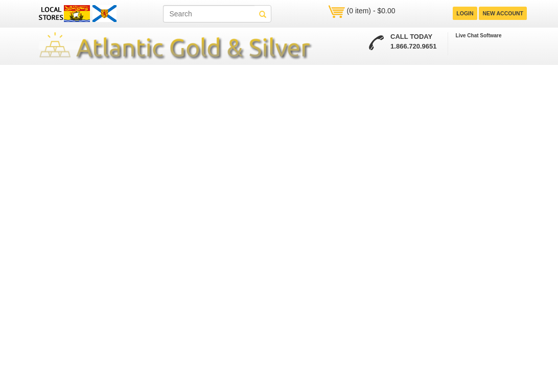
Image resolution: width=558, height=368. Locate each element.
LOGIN (464, 13)
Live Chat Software (479, 35)
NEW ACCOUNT (502, 13)
